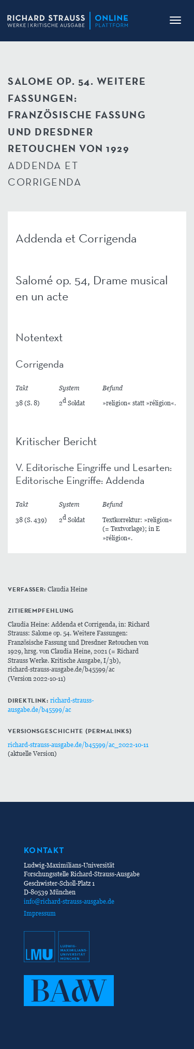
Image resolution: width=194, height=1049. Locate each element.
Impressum (40, 913)
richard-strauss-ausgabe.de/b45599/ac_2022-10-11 (78, 745)
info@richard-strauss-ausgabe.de (69, 901)
